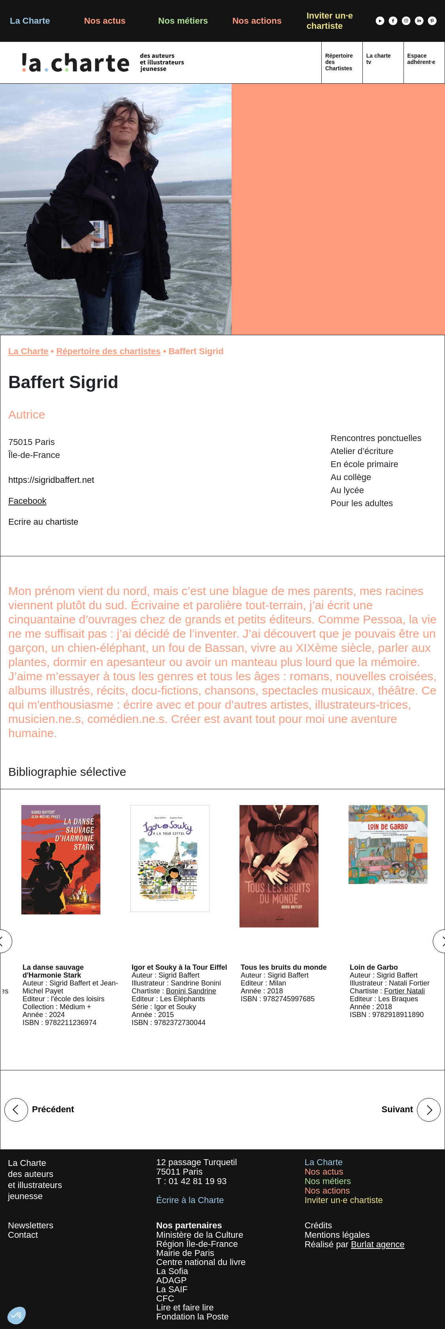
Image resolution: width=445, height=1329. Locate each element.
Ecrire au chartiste (43, 522)
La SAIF (171, 1289)
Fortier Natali (404, 991)
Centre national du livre (200, 1262)
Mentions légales (337, 1235)
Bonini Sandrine (191, 991)
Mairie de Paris (185, 1253)
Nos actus (105, 21)
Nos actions (257, 21)
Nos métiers (183, 21)
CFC (165, 1298)
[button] (16, 1315)
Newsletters (30, 1225)
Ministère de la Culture (199, 1235)
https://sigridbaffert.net (51, 480)
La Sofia (172, 1271)
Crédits (318, 1225)
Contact (23, 1235)
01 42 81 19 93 (198, 1181)
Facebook (27, 501)
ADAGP (171, 1280)
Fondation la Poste (192, 1316)
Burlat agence (378, 1244)
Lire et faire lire (185, 1307)
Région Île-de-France (197, 1244)
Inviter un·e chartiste (330, 21)
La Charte (30, 21)
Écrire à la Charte (190, 1200)
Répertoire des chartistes (108, 351)
